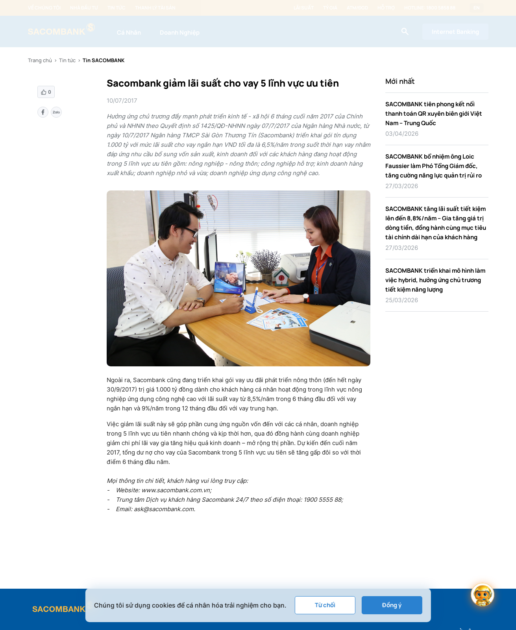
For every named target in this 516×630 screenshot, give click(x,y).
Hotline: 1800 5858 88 (429, 8)
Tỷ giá (330, 8)
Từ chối (324, 605)
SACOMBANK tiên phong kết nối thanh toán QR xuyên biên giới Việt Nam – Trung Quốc (433, 113)
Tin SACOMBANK (103, 60)
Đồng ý (391, 605)
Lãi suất (304, 8)
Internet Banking (455, 32)
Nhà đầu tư (84, 8)
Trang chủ (40, 60)
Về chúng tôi (44, 8)
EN (476, 8)
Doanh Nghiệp (180, 32)
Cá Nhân (129, 32)
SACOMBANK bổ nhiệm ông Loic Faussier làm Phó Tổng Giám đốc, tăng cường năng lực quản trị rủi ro (433, 165)
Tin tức (116, 8)
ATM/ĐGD (357, 8)
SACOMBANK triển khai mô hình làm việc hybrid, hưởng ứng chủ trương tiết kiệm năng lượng (435, 280)
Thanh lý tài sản (155, 8)
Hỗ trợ (386, 8)
